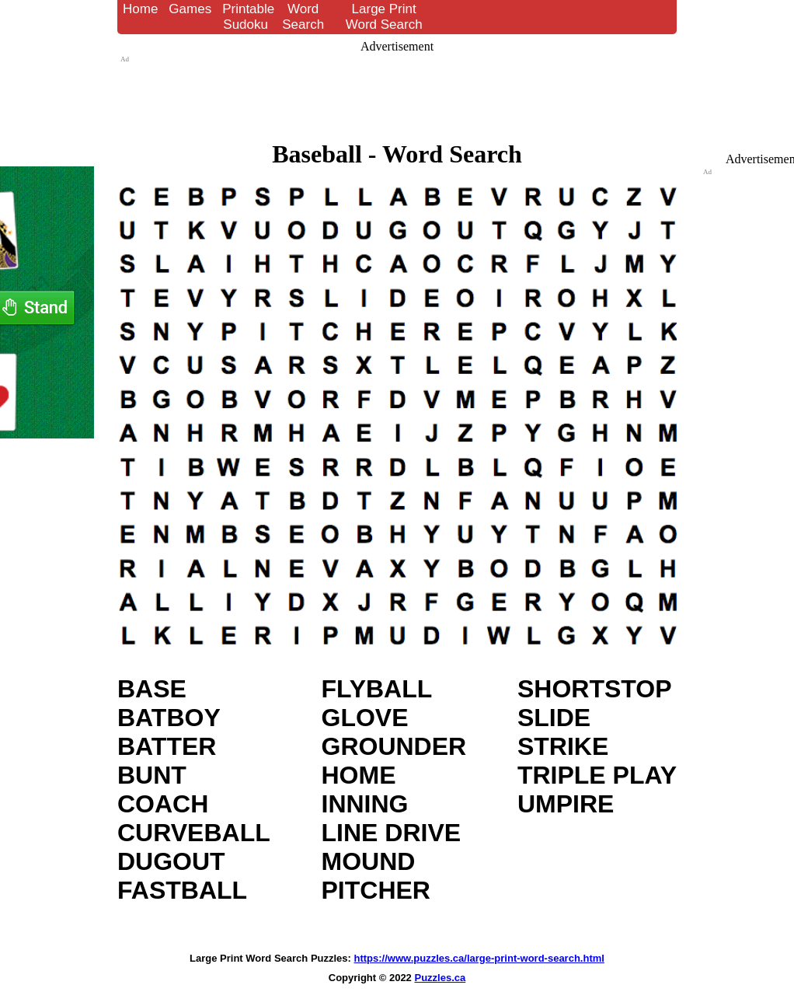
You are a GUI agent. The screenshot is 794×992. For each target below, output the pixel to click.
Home (140, 9)
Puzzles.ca (439, 977)
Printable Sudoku (248, 17)
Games (190, 9)
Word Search (303, 17)
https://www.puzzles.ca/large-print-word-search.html (479, 958)
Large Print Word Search (384, 17)
